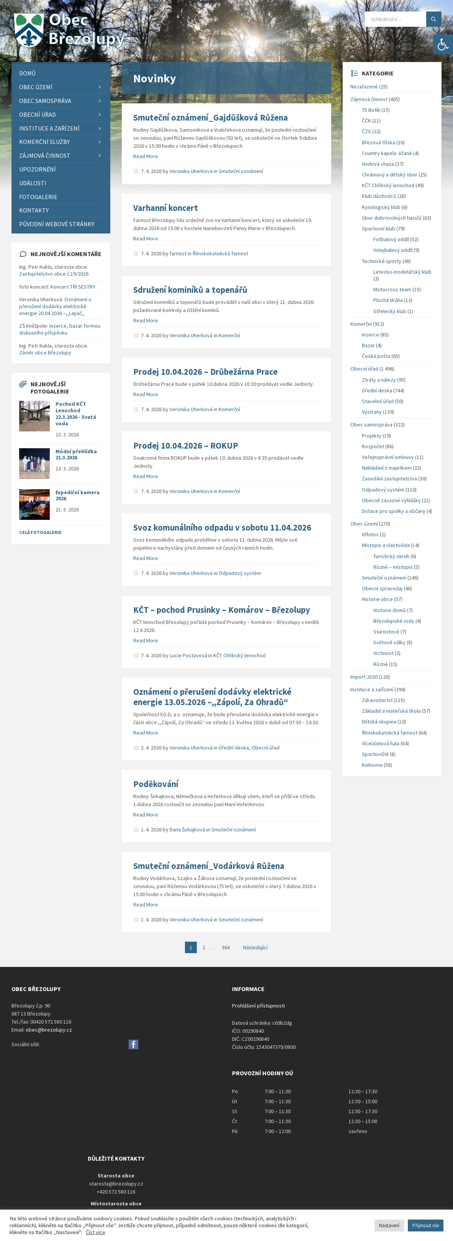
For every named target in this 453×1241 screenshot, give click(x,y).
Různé (380, 664)
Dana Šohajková (187, 829)
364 (226, 947)
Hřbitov (370, 534)
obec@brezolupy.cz (49, 1029)
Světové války (389, 642)
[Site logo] (68, 47)
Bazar (368, 345)
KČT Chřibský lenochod (239, 655)
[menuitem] (61, 73)
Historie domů (389, 610)
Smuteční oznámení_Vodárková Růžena (209, 866)
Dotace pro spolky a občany (393, 511)
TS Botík (371, 109)
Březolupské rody (393, 620)
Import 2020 (364, 676)
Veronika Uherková (191, 171)
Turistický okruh (391, 556)
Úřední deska (234, 747)
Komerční (229, 335)
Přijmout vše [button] (425, 1225)
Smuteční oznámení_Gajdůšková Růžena (210, 117)
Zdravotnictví (377, 700)
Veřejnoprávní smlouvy (388, 457)
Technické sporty (381, 261)
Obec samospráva (371, 424)
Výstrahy (372, 411)
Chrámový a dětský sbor (389, 174)
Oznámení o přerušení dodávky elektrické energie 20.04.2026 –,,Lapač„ (55, 306)
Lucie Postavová (188, 655)
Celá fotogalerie (40, 532)
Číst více (95, 1232)
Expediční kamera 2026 (78, 495)
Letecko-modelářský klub (402, 271)
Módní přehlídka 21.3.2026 (76, 454)
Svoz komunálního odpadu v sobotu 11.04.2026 (222, 527)
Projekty (371, 435)
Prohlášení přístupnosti (258, 1005)
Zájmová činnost (369, 99)
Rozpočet (373, 446)
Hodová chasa (378, 163)
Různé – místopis (393, 566)
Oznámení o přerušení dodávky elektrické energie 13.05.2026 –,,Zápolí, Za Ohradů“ (212, 696)
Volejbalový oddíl (392, 250)
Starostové (386, 631)
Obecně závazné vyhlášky (391, 500)
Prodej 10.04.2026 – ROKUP (185, 445)
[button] (443, 44)
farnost (178, 253)
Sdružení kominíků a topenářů (190, 289)
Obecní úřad (266, 747)
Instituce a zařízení (371, 689)
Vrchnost (383, 653)
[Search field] (403, 19)
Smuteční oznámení (241, 171)
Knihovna (372, 764)
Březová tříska (378, 142)
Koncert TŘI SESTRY (73, 286)
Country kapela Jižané (387, 153)
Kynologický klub (381, 207)
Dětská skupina (379, 721)
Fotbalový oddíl (391, 239)
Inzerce (370, 334)
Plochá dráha (388, 300)
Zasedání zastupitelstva (389, 478)
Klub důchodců (379, 196)
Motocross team (392, 289)
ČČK (366, 120)
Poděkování (155, 784)
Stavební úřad (378, 401)
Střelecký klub (389, 311)
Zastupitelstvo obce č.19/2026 (53, 273)
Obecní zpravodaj (382, 588)
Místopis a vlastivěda (386, 545)
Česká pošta (376, 356)
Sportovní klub (378, 228)
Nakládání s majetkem (387, 467)
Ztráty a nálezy (379, 379)
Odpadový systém (240, 573)
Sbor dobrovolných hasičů (392, 217)
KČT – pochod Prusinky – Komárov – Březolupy (221, 609)
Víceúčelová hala (380, 743)
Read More (145, 156)
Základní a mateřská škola (391, 710)
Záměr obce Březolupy (45, 352)
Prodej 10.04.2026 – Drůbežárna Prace (205, 371)
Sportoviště (375, 754)
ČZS (366, 131)
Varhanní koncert (165, 207)
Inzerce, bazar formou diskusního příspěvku (59, 329)
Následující (255, 947)
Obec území (364, 523)
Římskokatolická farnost (220, 253)
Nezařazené (364, 86)
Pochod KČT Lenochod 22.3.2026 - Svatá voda (76, 413)
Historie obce (377, 599)
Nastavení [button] (389, 1225)
